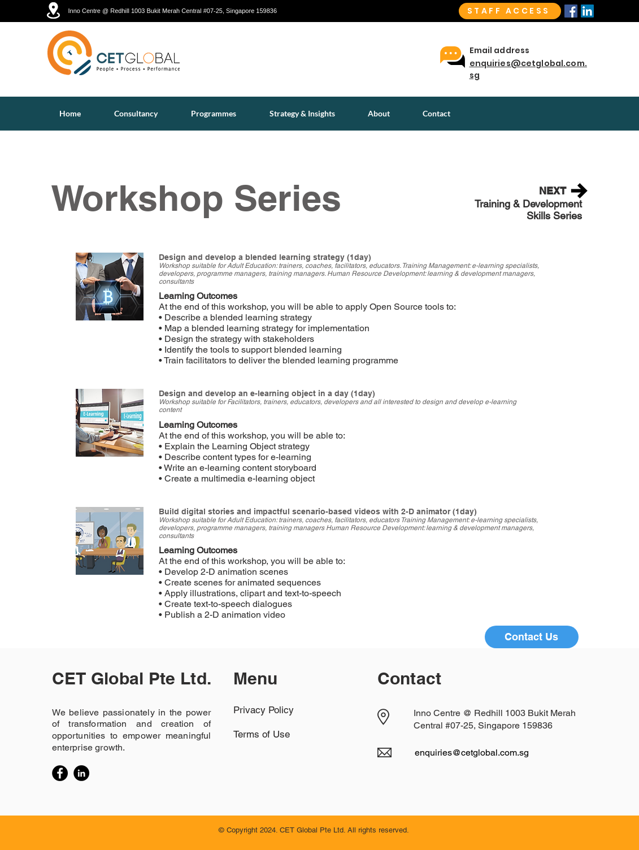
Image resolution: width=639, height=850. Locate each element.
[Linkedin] (587, 11)
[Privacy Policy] (273, 710)
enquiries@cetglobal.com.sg (472, 752)
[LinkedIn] (81, 773)
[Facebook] (570, 11)
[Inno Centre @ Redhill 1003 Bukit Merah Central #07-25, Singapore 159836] (182, 10)
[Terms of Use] (273, 734)
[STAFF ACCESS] (510, 11)
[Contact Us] (532, 637)
